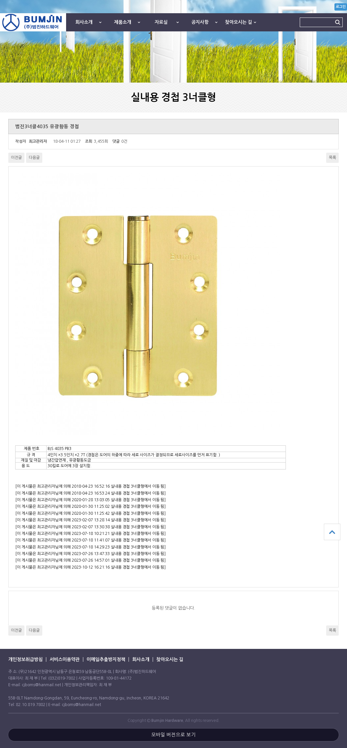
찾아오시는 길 (238, 22)
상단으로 (332, 532)
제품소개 (122, 22)
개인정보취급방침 (25, 659)
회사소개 (84, 22)
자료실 (161, 22)
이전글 (16, 158)
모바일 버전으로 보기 (173, 734)
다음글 (34, 158)
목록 (332, 158)
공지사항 (200, 22)
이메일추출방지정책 (106, 659)
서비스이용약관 (65, 659)
